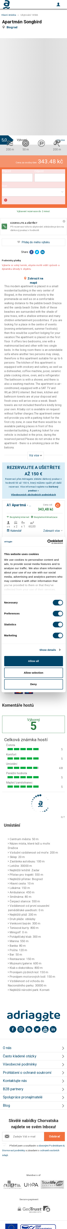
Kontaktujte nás (15, 1081)
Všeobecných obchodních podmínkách (33, 494)
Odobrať (54, 1136)
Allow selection (33, 672)
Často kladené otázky (19, 1056)
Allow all (33, 660)
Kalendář (14, 530)
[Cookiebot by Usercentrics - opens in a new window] (48, 541)
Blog (6, 1106)
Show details (47, 649)
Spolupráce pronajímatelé (23, 1097)
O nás (7, 1048)
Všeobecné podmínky (20, 1064)
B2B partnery (13, 1089)
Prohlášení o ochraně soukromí (27, 1073)
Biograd (13, 27)
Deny (33, 684)
